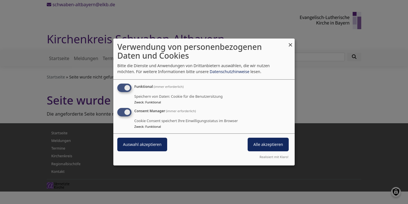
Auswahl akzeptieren (142, 144)
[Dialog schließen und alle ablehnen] (290, 42)
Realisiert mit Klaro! (274, 157)
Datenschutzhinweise (229, 71)
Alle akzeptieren (268, 144)
